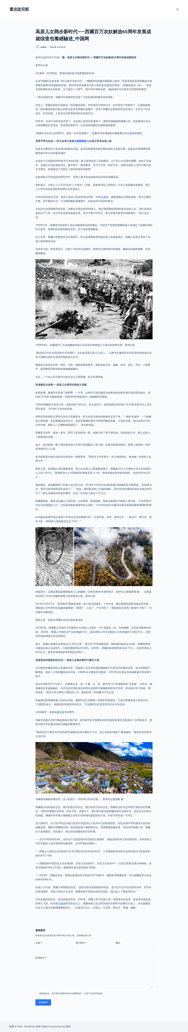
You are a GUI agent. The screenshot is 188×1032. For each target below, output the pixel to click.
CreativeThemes (56, 1026)
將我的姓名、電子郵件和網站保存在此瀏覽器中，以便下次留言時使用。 (71, 993)
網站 (118, 943)
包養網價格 (80, 141)
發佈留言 (43, 1002)
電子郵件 (81, 943)
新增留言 (41, 958)
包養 (129, 133)
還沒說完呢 (19, 9)
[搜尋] (177, 9)
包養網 (61, 903)
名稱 (38, 943)
